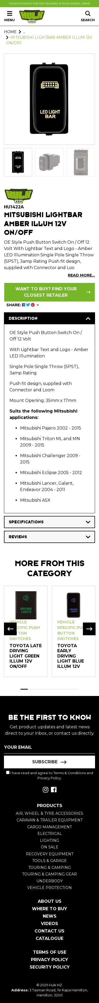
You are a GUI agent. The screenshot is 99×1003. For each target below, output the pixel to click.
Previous (10, 629)
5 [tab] (53, 689)
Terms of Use (49, 952)
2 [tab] (31, 689)
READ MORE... (81, 275)
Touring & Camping (49, 867)
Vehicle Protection (49, 887)
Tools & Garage (49, 860)
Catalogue (49, 938)
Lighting (49, 840)
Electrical (49, 833)
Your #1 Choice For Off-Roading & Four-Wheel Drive (49, 3)
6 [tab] (60, 689)
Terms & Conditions (69, 773)
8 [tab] (75, 689)
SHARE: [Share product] (21, 305)
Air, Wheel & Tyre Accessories (49, 813)
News (49, 916)
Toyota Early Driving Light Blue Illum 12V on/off (70, 658)
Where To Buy (49, 908)
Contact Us (49, 931)
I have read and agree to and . (49, 775)
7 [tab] (68, 689)
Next (89, 629)
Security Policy (50, 967)
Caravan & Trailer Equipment (50, 820)
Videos (49, 923)
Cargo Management (49, 827)
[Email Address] (49, 747)
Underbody (49, 881)
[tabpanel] (26, 631)
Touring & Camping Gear (49, 874)
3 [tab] (39, 689)
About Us (50, 901)
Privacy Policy (49, 778)
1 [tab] (24, 689)
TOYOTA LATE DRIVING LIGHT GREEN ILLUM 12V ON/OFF (26, 656)
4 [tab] (46, 689)
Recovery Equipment (49, 854)
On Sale (49, 847)
